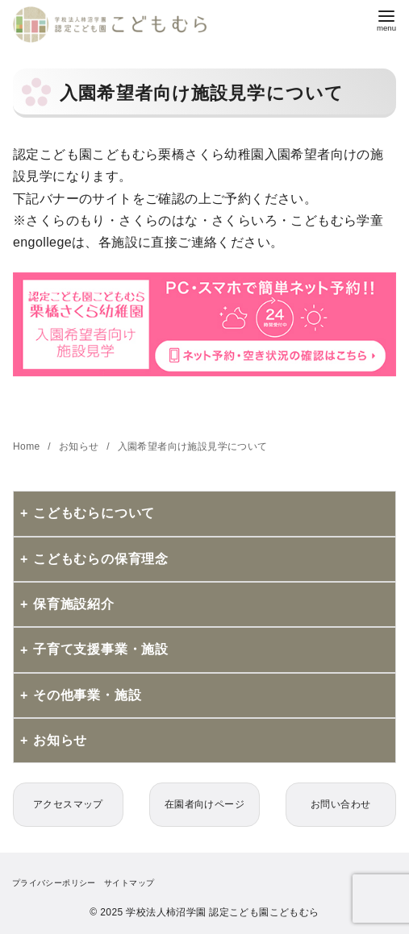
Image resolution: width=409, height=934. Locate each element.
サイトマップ (129, 882)
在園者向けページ (204, 804)
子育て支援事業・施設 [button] (101, 649)
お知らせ (80, 446)
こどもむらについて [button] (94, 513)
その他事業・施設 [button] (87, 695)
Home (28, 446)
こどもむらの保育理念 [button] (101, 559)
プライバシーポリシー (54, 882)
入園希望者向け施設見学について (193, 446)
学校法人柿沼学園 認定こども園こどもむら (222, 912)
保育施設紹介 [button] (74, 604)
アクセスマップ (68, 804)
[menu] (386, 19)
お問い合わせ (340, 804)
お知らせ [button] (60, 740)
